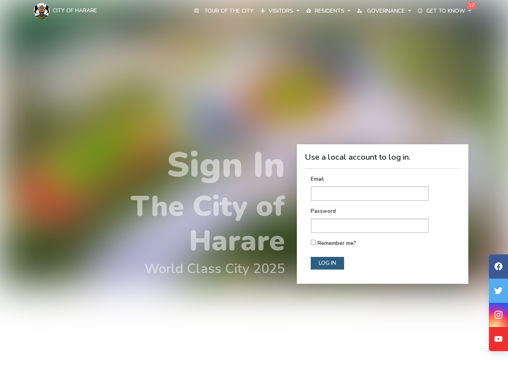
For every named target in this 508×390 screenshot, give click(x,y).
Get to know (444, 11)
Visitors (279, 11)
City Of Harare (65, 11)
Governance (384, 11)
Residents (328, 11)
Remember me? (337, 243)
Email (317, 179)
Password (323, 211)
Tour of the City (224, 11)
